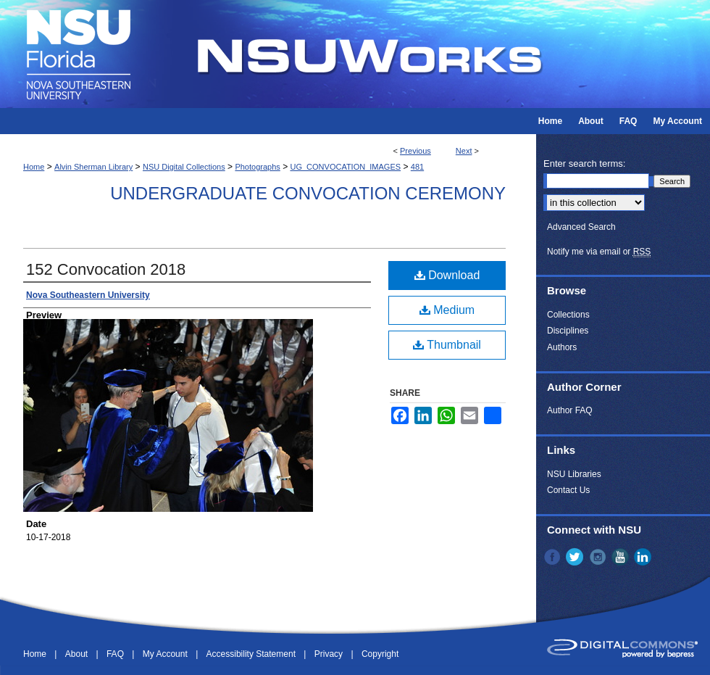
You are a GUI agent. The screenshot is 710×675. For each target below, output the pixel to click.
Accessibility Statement (252, 654)
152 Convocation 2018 (105, 269)
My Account (166, 654)
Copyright (380, 654)
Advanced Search (581, 227)
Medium (447, 310)
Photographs (257, 166)
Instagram (599, 557)
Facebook (553, 557)
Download (447, 275)
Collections (568, 315)
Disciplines (567, 331)
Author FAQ (570, 410)
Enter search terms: (584, 163)
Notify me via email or (599, 252)
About (78, 654)
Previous (415, 150)
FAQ (116, 654)
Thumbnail (447, 345)
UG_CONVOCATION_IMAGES (345, 166)
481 (417, 166)
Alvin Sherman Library (93, 166)
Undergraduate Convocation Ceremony (308, 193)
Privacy (330, 654)
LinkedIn (644, 557)
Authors (562, 347)
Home (33, 166)
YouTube (621, 557)
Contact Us (568, 490)
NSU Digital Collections (184, 166)
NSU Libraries (574, 474)
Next (464, 150)
